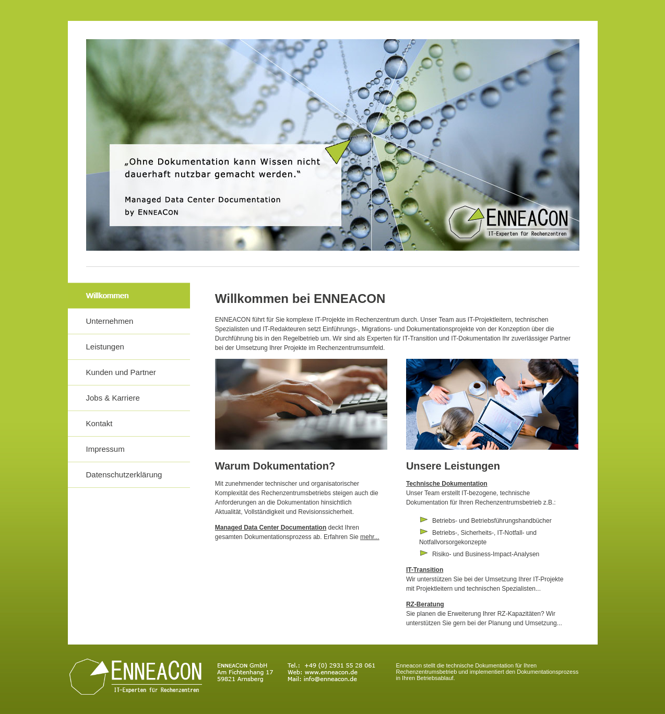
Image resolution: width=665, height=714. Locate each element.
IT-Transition (424, 569)
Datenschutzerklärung (124, 474)
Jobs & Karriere (113, 397)
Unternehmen (110, 321)
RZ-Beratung (425, 604)
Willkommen (107, 295)
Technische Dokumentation (447, 483)
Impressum (105, 448)
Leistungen (105, 346)
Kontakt (99, 423)
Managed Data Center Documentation (270, 527)
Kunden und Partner (121, 372)
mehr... (369, 537)
